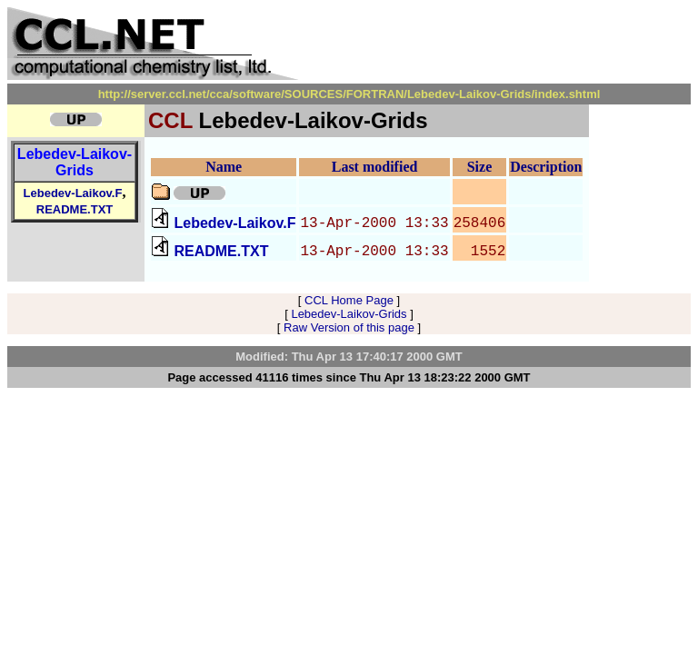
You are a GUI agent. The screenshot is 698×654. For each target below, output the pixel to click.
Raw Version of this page (349, 327)
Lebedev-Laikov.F (73, 193)
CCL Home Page (349, 300)
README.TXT (75, 209)
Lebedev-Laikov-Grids (74, 162)
